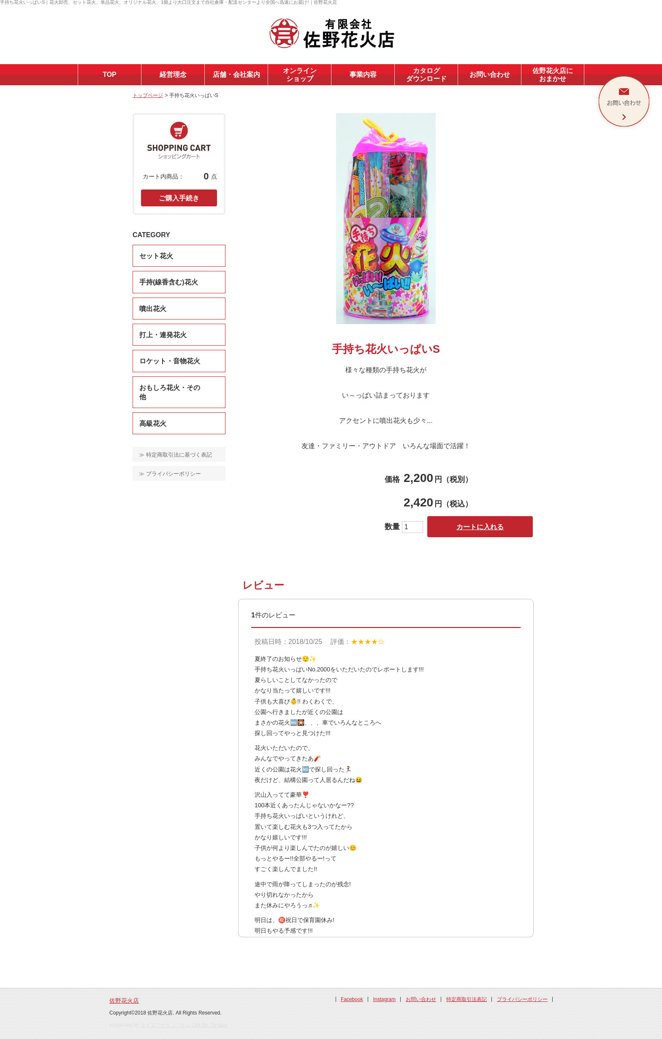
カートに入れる (480, 526)
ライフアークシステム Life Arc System (184, 1025)
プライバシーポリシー (522, 999)
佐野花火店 (124, 1000)
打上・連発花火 (163, 334)
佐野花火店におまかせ (552, 74)
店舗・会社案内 (236, 74)
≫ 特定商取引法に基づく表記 (175, 455)
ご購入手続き (179, 198)
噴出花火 (152, 308)
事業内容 (363, 74)
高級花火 (152, 423)
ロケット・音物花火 (169, 361)
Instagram (384, 999)
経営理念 (173, 74)
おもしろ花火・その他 (169, 392)
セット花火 (156, 256)
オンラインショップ (300, 74)
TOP (110, 74)
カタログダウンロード (426, 74)
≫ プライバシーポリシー (170, 474)
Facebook (352, 999)
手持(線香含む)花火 (168, 282)
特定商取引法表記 (466, 999)
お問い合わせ (489, 74)
